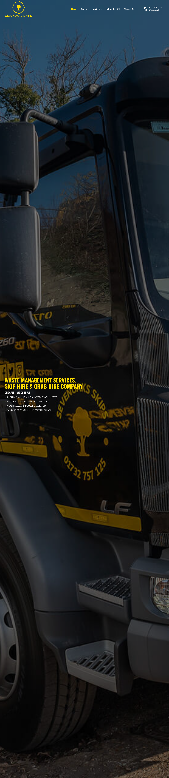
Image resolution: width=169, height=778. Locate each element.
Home (73, 9)
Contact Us (129, 9)
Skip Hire (85, 9)
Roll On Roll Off (113, 9)
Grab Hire (97, 9)
